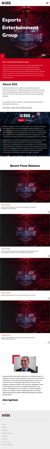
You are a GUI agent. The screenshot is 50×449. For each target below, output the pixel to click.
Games (21, 120)
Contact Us (6, 442)
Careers (4, 436)
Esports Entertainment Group (20, 27)
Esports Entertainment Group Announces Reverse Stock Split (18, 295)
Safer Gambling (7, 444)
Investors (5, 430)
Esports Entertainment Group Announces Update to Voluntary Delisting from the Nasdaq (18, 207)
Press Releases (7, 433)
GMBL (44, 55)
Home (4, 425)
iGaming (28, 120)
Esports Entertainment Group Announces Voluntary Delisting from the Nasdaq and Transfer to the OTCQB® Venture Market (19, 251)
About (4, 427)
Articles (4, 439)
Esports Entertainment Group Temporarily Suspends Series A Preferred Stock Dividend (18, 338)
